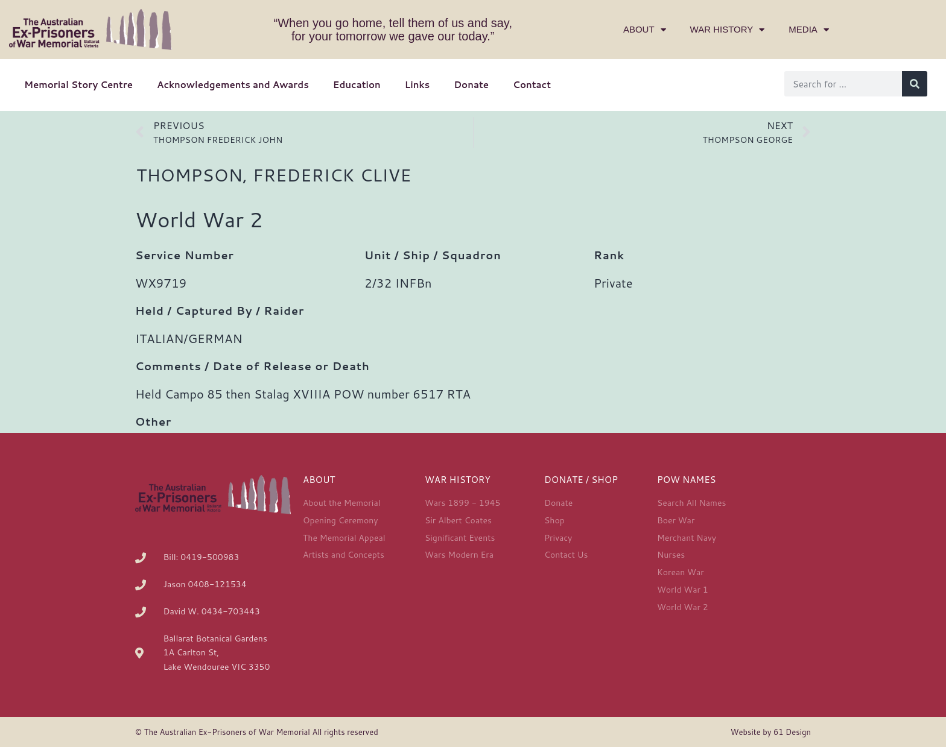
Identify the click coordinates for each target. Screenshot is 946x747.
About (644, 29)
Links (417, 84)
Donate (471, 84)
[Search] (914, 83)
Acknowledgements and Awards (233, 84)
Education (357, 84)
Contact (532, 84)
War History (727, 29)
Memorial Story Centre (78, 84)
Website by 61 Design (771, 732)
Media (809, 29)
